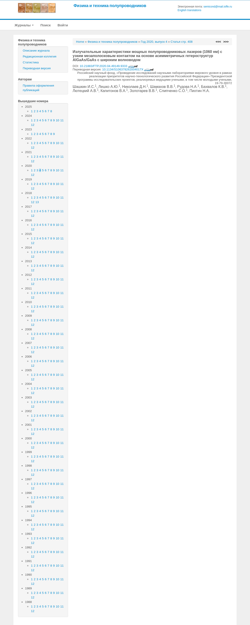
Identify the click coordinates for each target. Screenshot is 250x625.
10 (57, 120)
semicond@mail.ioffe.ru (218, 6)
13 (37, 202)
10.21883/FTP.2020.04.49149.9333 (109, 66)
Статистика (31, 62)
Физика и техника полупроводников (110, 5)
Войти (63, 25)
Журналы (24, 25)
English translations (189, 10)
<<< (218, 41)
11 (62, 120)
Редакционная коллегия (39, 56)
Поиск (46, 25)
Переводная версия (37, 68)
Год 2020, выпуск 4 (154, 41)
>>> (226, 41)
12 (32, 125)
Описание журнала (36, 50)
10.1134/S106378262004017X (128, 69)
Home (80, 41)
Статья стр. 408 (182, 41)
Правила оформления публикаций (38, 88)
